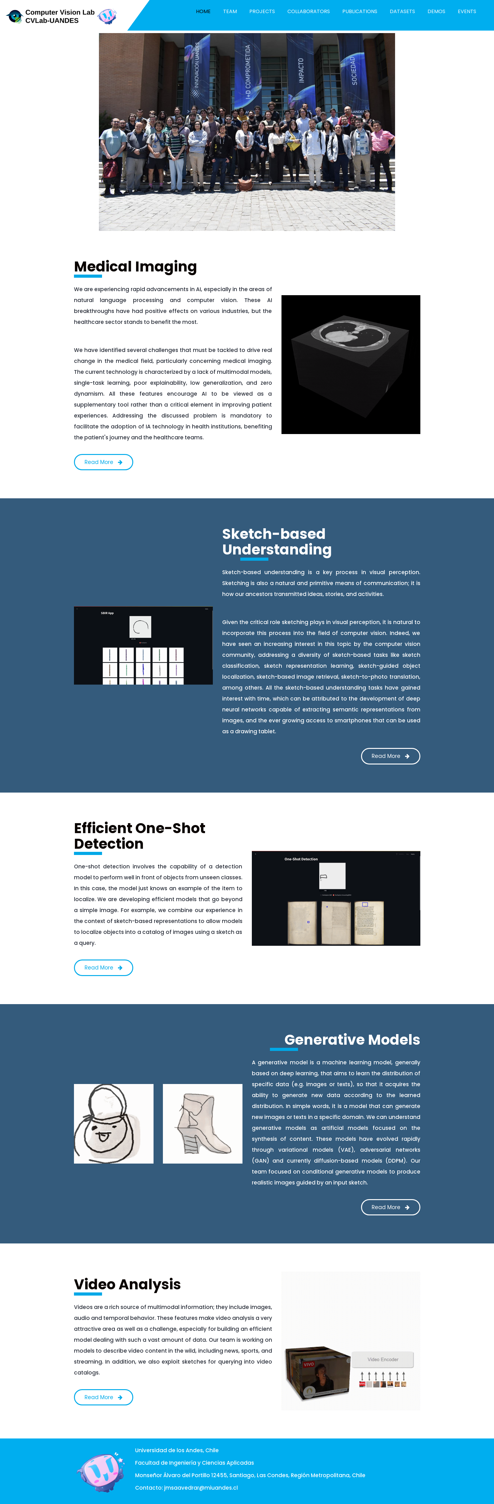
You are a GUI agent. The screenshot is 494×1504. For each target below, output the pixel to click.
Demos (436, 11)
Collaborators (308, 11)
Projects (262, 11)
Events (467, 11)
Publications (359, 11)
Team (230, 11)
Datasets (402, 11)
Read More (104, 462)
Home (203, 11)
